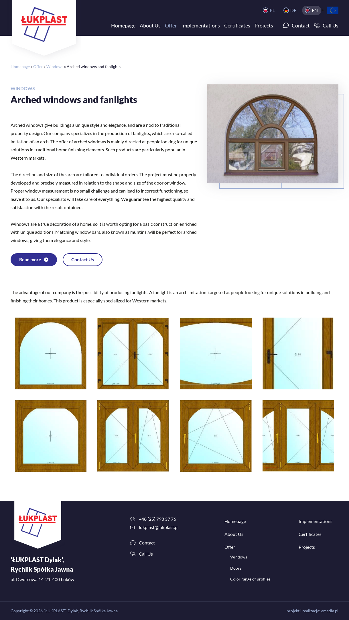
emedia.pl (329, 610)
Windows (54, 66)
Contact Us (82, 259)
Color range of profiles (250, 579)
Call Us (146, 553)
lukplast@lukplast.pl (159, 527)
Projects (307, 547)
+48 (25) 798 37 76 (157, 519)
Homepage (20, 66)
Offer (38, 66)
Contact (147, 542)
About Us (233, 534)
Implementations (315, 521)
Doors (235, 568)
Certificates (310, 534)
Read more (30, 259)
